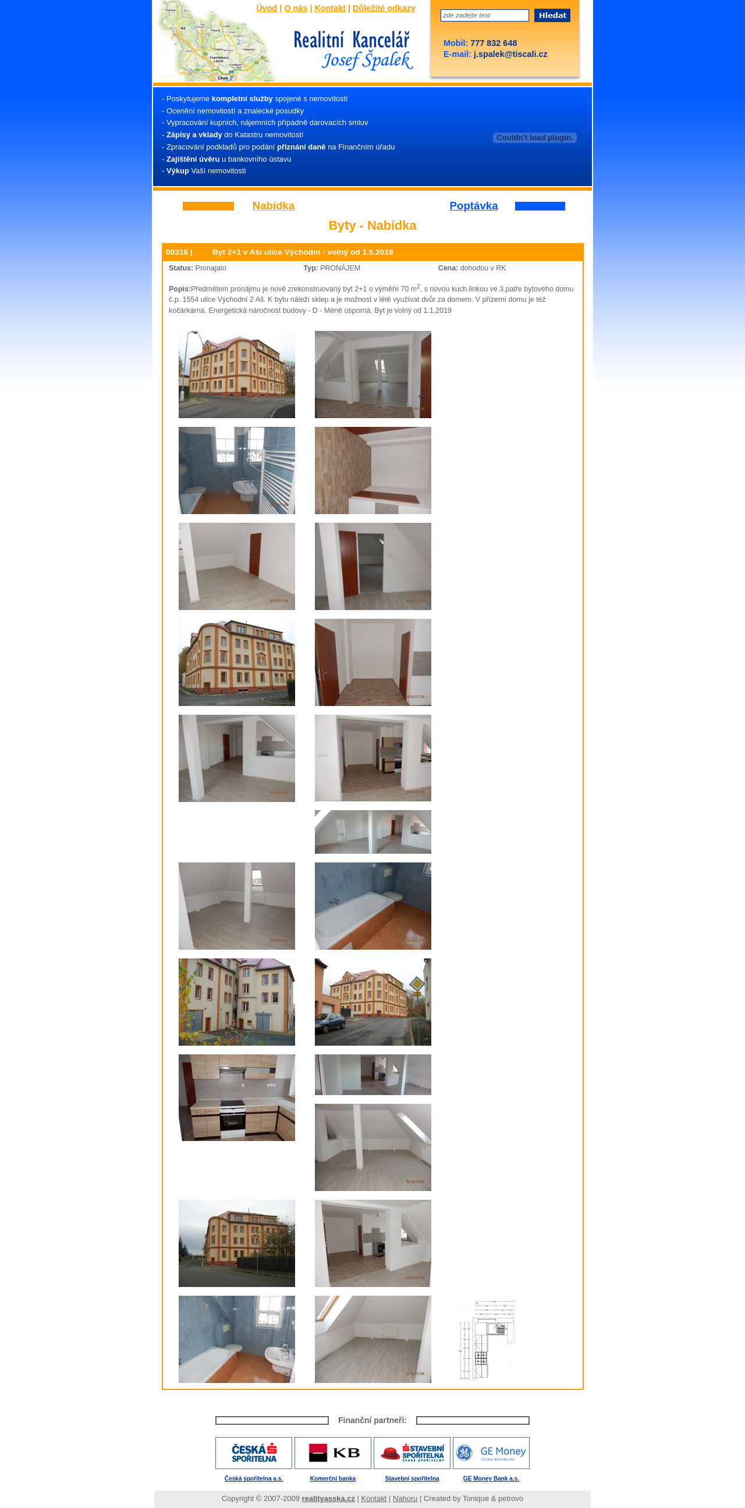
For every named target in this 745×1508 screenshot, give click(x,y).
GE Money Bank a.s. (491, 1478)
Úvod (266, 8)
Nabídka (274, 206)
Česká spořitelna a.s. (254, 1478)
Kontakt (330, 8)
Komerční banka (333, 1478)
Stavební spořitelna (412, 1478)
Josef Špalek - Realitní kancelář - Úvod (350, 51)
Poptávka (474, 206)
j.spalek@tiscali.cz (509, 54)
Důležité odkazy (384, 8)
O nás (295, 8)
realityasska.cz (328, 1498)
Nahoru (405, 1498)
